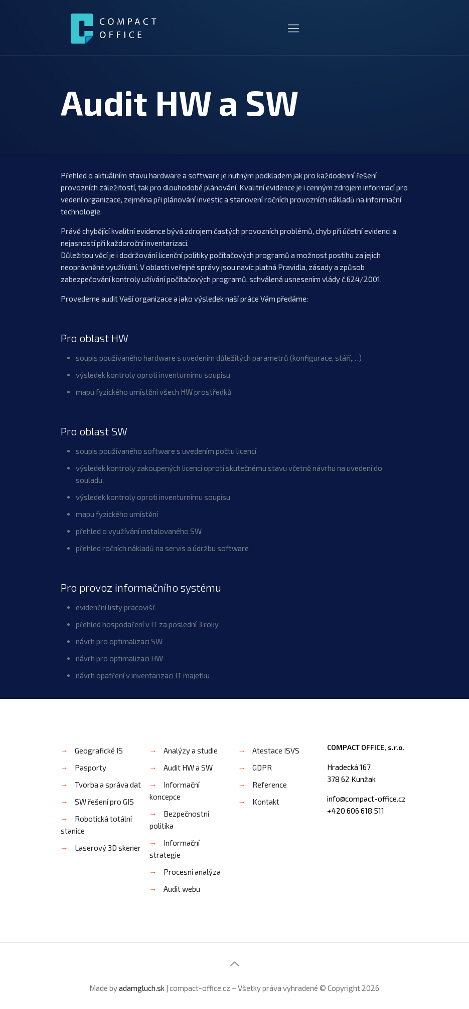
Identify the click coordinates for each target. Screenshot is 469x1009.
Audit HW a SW (188, 767)
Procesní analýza (192, 871)
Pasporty (90, 767)
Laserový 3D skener (108, 847)
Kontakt (265, 801)
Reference (269, 784)
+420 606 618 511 (355, 810)
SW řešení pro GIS (104, 801)
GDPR (262, 767)
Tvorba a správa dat (108, 784)
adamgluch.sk (142, 987)
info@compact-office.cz (366, 798)
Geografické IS (99, 750)
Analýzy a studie (191, 750)
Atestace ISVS (275, 750)
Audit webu (182, 888)
